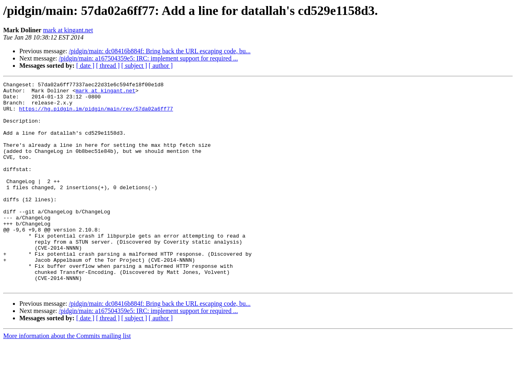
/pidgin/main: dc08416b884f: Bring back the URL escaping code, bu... (160, 51)
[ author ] (161, 65)
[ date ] (85, 65)
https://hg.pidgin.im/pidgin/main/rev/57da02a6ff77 (96, 114)
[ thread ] (108, 65)
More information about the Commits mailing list (67, 377)
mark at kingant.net (68, 30)
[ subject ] (134, 65)
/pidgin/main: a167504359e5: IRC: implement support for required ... (148, 58)
